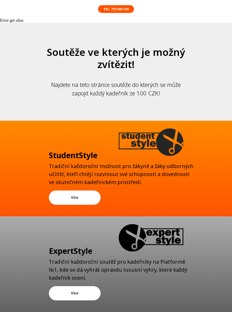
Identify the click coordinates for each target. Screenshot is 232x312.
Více (74, 197)
